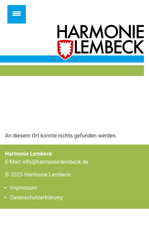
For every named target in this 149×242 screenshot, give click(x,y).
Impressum (23, 188)
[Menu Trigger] (16, 14)
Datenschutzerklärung (36, 197)
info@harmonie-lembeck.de (55, 162)
